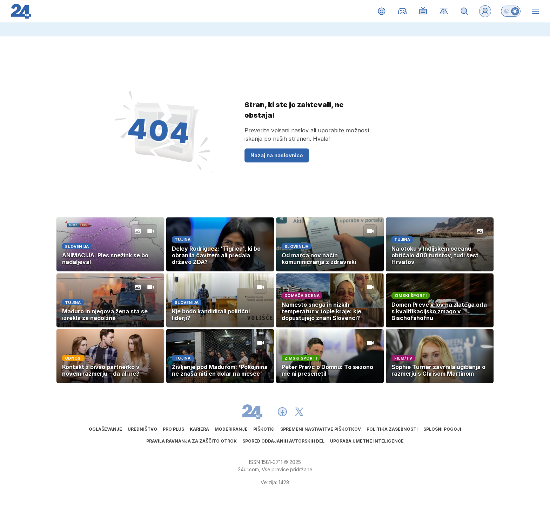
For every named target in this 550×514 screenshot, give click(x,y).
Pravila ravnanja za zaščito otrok (191, 441)
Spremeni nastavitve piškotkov (320, 429)
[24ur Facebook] (282, 411)
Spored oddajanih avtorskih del (283, 441)
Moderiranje (231, 429)
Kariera (199, 429)
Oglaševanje (105, 429)
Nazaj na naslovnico (276, 155)
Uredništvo (142, 429)
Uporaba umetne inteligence (367, 441)
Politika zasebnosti (392, 429)
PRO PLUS (173, 429)
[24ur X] (299, 411)
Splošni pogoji (442, 429)
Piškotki (264, 429)
